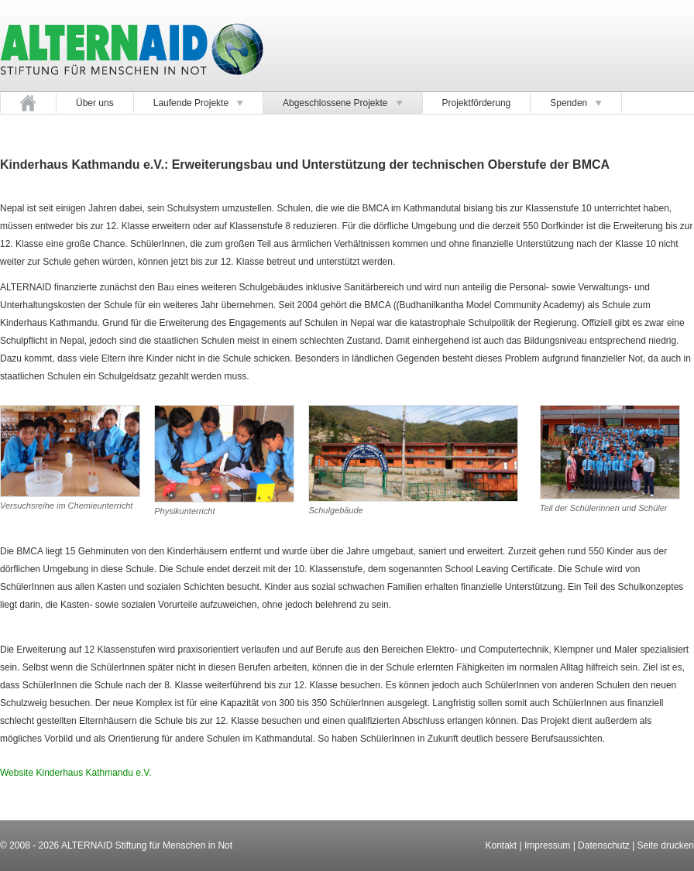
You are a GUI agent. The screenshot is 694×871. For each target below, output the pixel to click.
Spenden (576, 103)
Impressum (547, 845)
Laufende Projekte (198, 103)
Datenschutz (604, 845)
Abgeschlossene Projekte (342, 103)
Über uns (95, 103)
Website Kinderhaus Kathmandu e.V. (75, 772)
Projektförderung (476, 103)
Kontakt (501, 845)
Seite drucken (665, 845)
